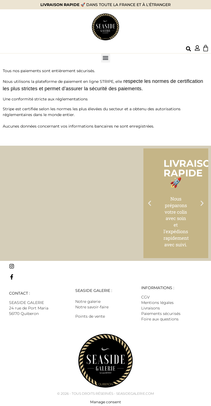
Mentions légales (157, 302)
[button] (188, 48)
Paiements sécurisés (161, 313)
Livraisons (150, 308)
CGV (145, 297)
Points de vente (90, 316)
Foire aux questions (160, 319)
